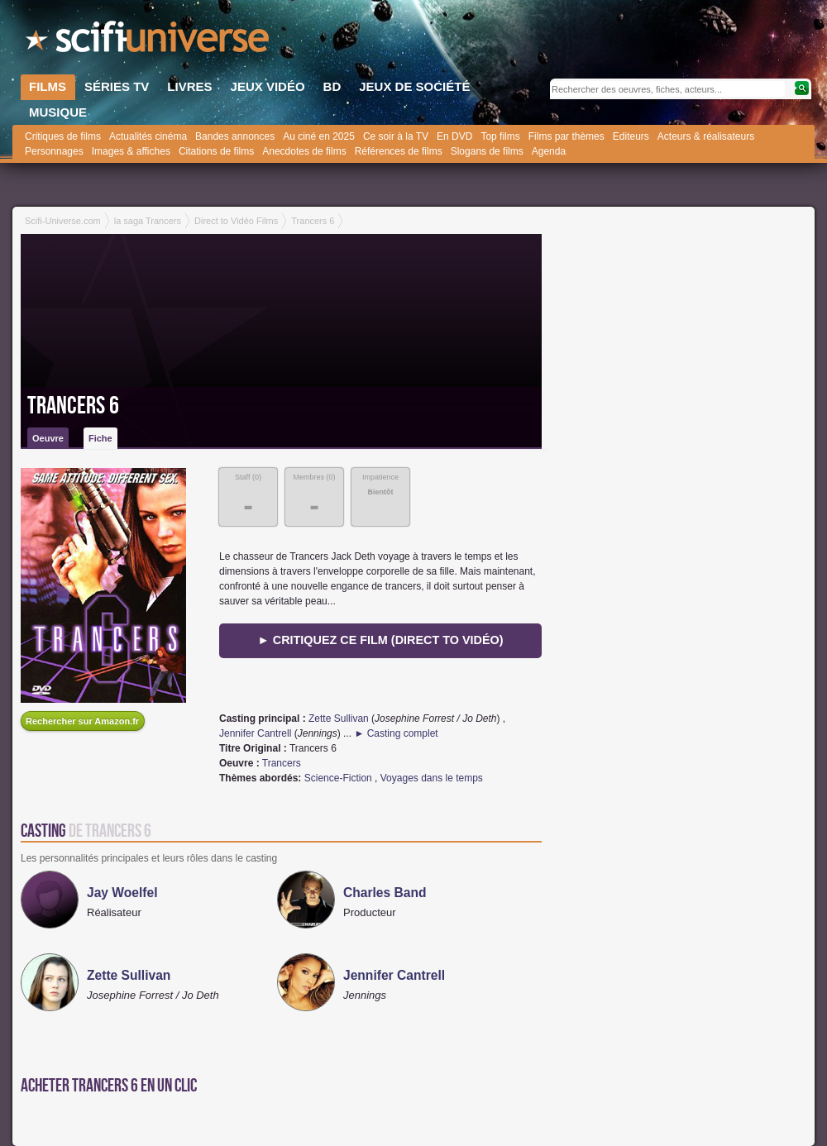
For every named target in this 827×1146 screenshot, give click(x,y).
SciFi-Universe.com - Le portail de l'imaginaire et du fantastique (149, 41)
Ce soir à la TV (395, 136)
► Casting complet (395, 733)
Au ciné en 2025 (319, 136)
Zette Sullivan (338, 718)
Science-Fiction (338, 778)
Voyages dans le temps (431, 778)
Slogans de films (487, 151)
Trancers (281, 763)
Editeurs (631, 136)
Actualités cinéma (148, 136)
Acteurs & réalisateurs (705, 136)
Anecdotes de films (304, 151)
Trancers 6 (73, 406)
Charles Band (385, 893)
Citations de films (216, 151)
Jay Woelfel (122, 893)
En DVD (454, 136)
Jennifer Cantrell (255, 733)
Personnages (54, 151)
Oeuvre (48, 438)
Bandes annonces (235, 136)
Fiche (100, 438)
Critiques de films (63, 136)
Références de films (398, 151)
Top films (499, 136)
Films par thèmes (566, 136)
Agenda (549, 151)
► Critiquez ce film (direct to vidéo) (381, 640)
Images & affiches (131, 151)
